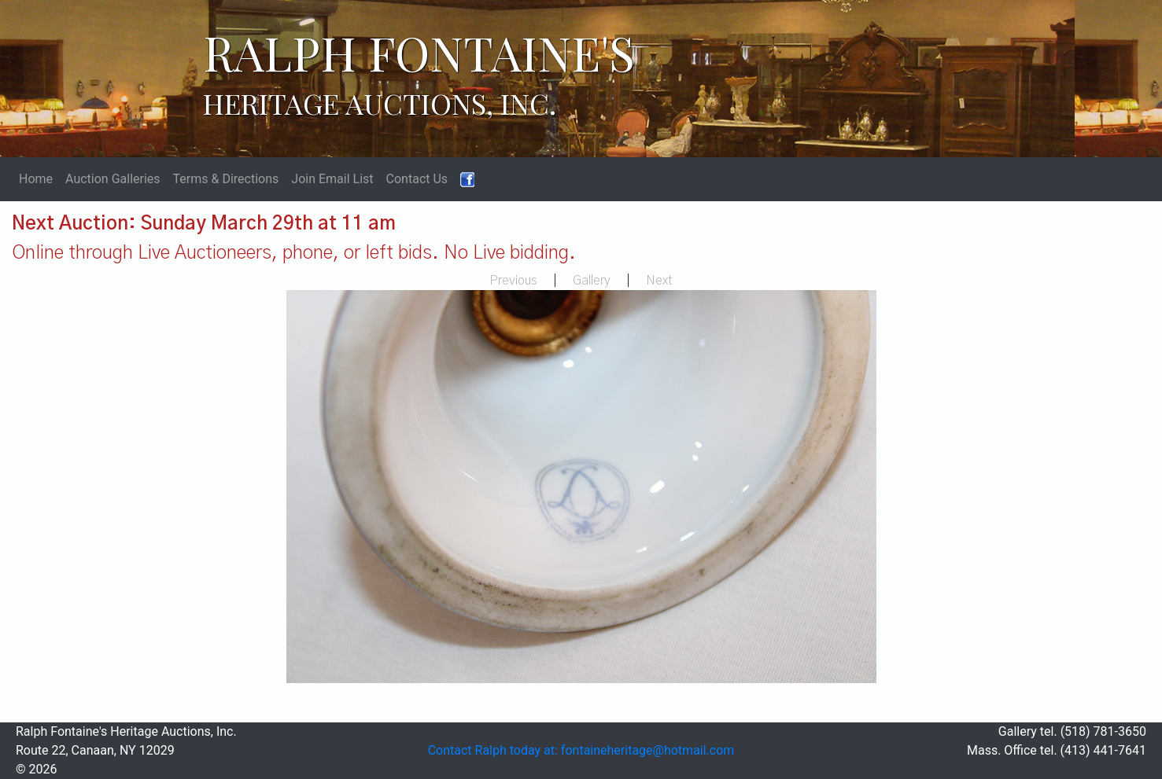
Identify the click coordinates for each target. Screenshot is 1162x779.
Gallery (592, 280)
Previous (513, 280)
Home (36, 178)
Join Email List (332, 178)
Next (659, 280)
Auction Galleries (112, 178)
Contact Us (417, 178)
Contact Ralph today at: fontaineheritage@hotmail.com (581, 750)
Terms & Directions (226, 178)
